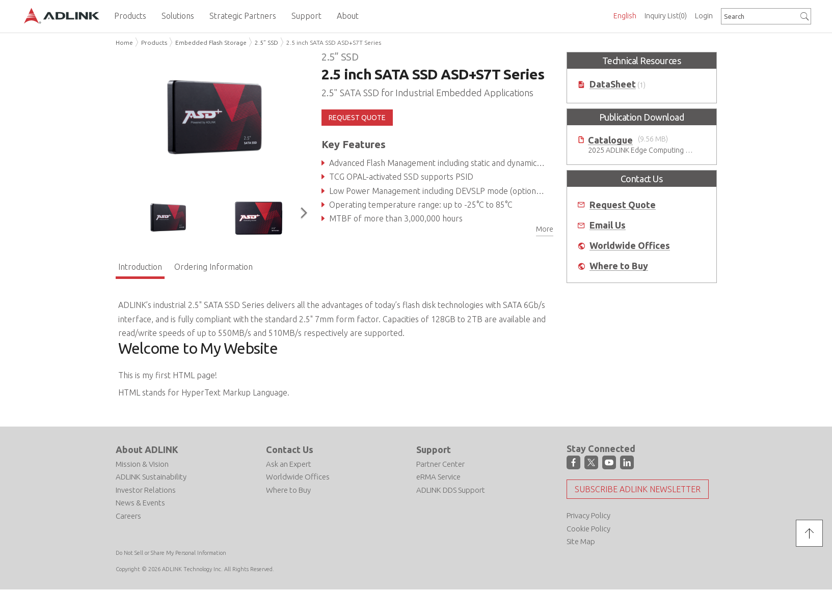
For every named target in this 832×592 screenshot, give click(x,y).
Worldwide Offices (629, 245)
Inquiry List (666, 16)
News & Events (140, 502)
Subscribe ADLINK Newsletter (638, 489)
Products (154, 42)
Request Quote (622, 205)
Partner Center (440, 464)
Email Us (607, 225)
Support (433, 449)
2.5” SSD (266, 42)
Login (704, 16)
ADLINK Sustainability (151, 476)
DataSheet (612, 84)
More (544, 229)
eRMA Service (438, 476)
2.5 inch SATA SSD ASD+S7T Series (333, 42)
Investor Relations (146, 490)
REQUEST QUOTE (357, 118)
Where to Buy (618, 266)
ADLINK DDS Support (450, 490)
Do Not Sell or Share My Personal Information (171, 553)
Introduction (140, 266)
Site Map (581, 541)
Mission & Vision (142, 464)
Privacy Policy (588, 515)
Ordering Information (213, 266)
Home (124, 42)
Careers (128, 516)
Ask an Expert (288, 464)
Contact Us (289, 449)
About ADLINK (147, 449)
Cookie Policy (588, 528)
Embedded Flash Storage (211, 42)
